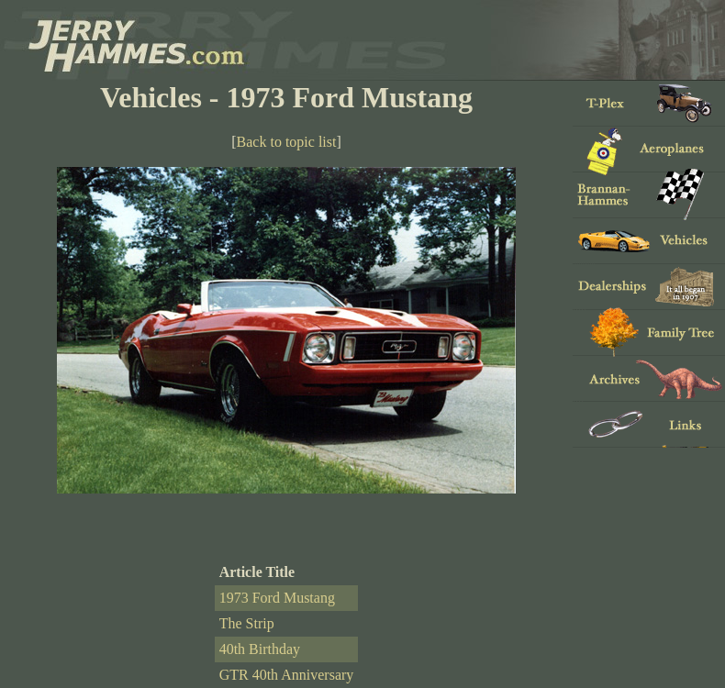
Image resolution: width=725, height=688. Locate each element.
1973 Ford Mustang (277, 597)
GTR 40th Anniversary (286, 674)
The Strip (246, 623)
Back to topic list (287, 142)
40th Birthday (259, 649)
